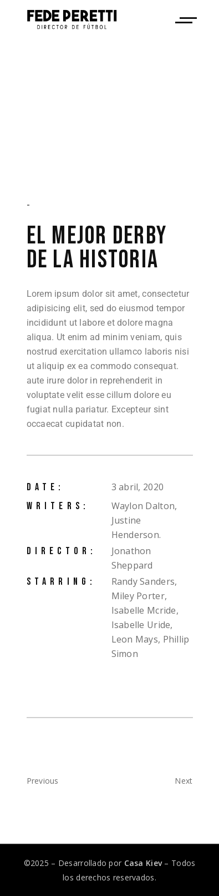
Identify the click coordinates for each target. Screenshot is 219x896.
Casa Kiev (143, 863)
